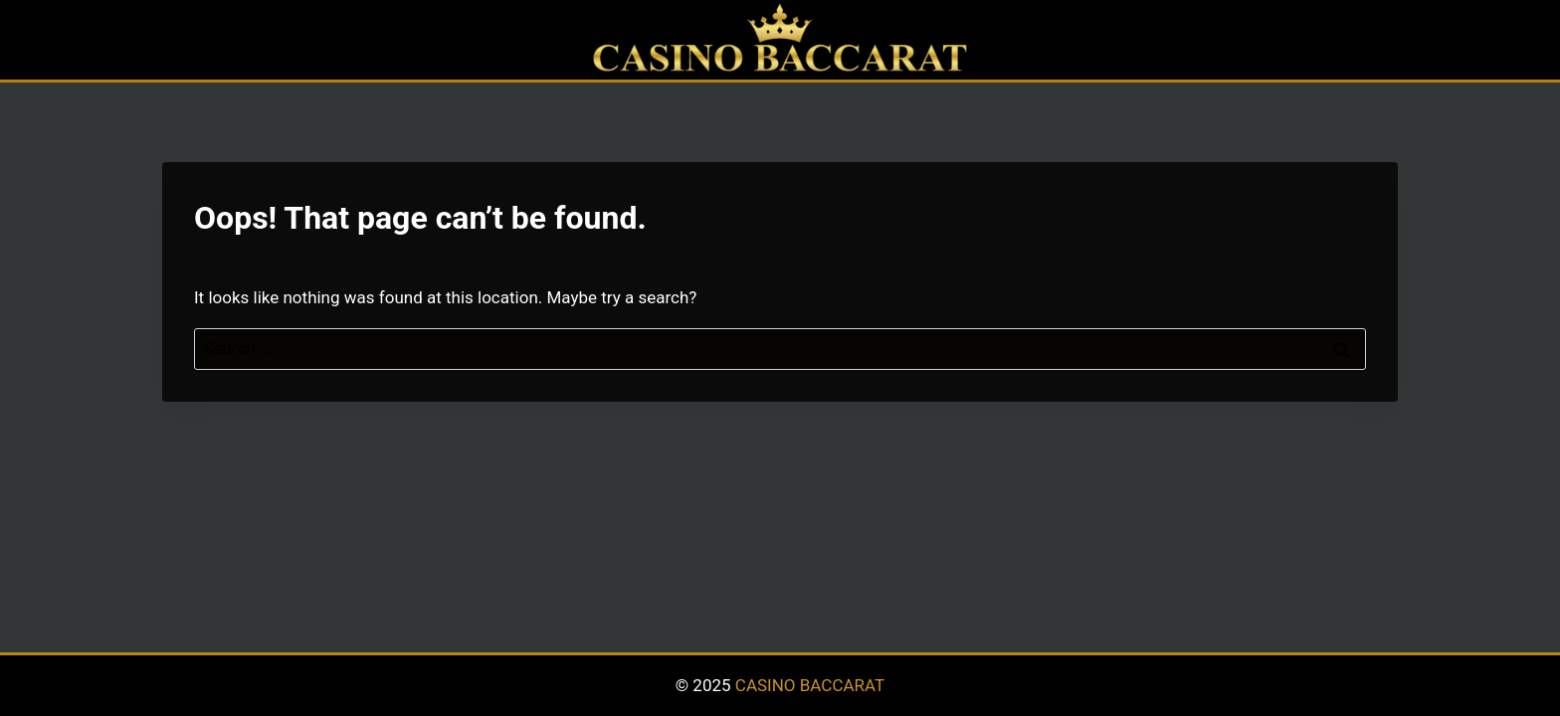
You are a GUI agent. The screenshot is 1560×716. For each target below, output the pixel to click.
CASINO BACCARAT (809, 685)
